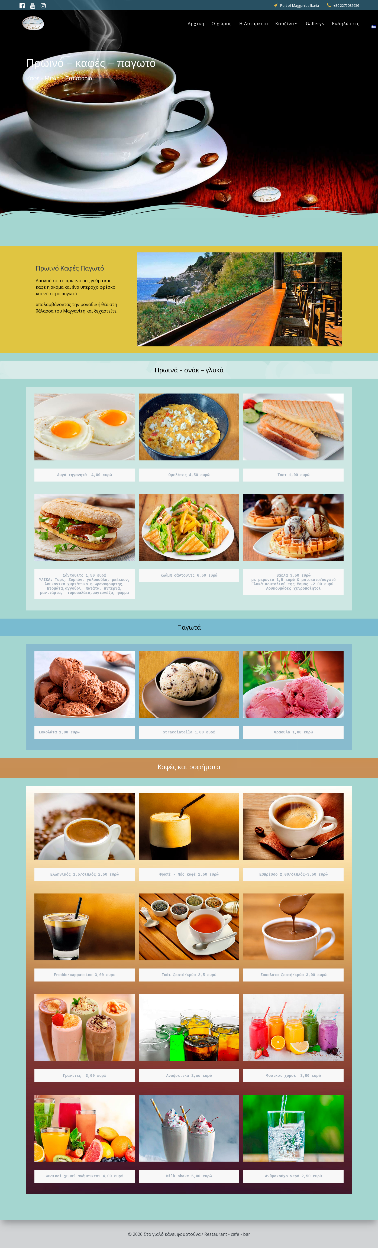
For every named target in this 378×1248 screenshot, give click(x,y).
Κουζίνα (284, 24)
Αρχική (196, 24)
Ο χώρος (222, 24)
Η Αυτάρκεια (253, 24)
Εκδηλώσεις (346, 24)
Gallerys (315, 24)
